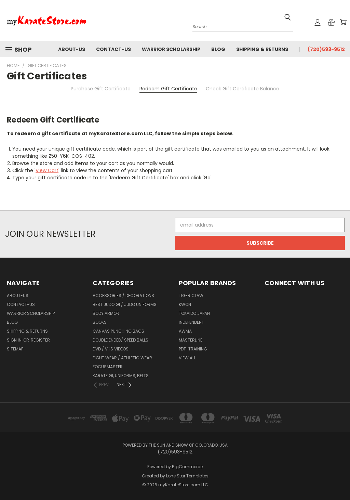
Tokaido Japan (194, 313)
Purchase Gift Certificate (101, 88)
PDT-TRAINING (193, 349)
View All (187, 358)
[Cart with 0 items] (343, 22)
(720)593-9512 (326, 49)
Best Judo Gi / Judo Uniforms (125, 304)
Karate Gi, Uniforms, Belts (121, 376)
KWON (185, 304)
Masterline (190, 340)
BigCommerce (187, 467)
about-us (71, 49)
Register (40, 340)
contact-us (113, 49)
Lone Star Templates (187, 476)
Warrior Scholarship (171, 49)
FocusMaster (108, 367)
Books (100, 322)
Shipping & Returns (262, 49)
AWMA (185, 331)
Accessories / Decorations (123, 295)
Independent (191, 322)
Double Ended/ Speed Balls (120, 340)
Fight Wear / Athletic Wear (122, 358)
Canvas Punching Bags (118, 331)
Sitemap (15, 349)
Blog (218, 49)
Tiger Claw (191, 295)
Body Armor (106, 313)
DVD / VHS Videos (111, 349)
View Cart (47, 170)
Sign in (15, 340)
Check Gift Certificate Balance (242, 88)
